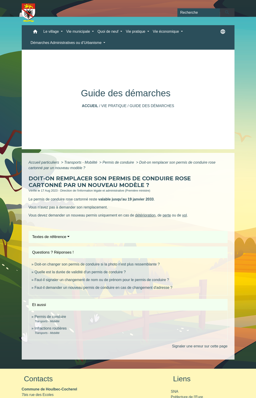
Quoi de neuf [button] (108, 31)
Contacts (38, 379)
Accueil (90, 106)
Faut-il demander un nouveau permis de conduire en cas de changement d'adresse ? (103, 288)
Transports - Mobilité (81, 162)
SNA (174, 391)
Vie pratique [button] (136, 31)
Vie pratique (114, 106)
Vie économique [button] (166, 31)
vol (184, 215)
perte (167, 215)
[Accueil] (29, 12)
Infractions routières (51, 328)
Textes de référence (49, 237)
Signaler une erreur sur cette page (200, 346)
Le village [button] (51, 31)
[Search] (198, 12)
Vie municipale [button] (78, 31)
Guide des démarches (151, 106)
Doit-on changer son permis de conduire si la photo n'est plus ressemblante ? (97, 264)
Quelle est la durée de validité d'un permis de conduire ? (80, 272)
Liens (182, 379)
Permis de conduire (118, 162)
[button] (35, 32)
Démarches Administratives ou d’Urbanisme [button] (67, 43)
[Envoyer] (227, 12)
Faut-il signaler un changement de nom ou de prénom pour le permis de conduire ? (102, 280)
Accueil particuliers (44, 162)
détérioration (145, 215)
